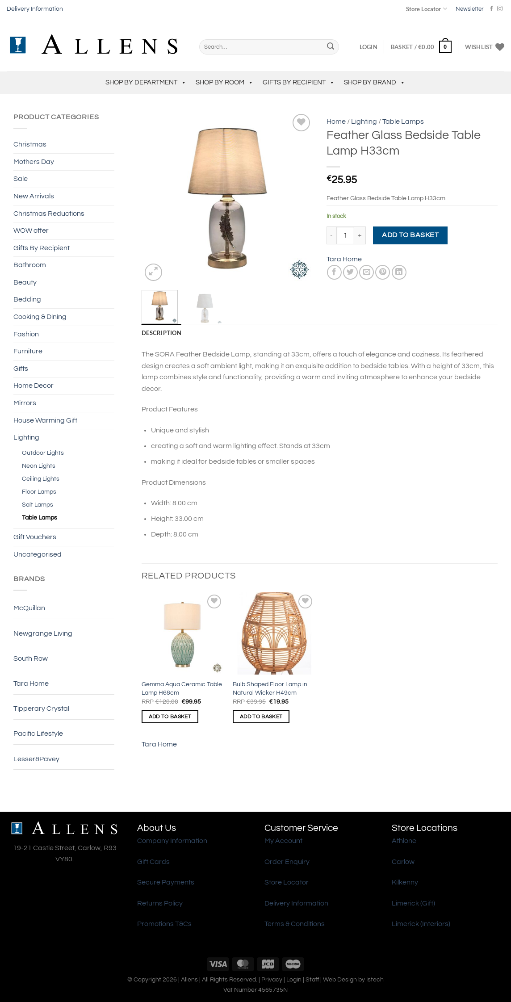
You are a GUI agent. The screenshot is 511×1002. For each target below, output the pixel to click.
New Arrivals (33, 196)
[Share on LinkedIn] (399, 272)
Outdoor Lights (43, 452)
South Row (30, 658)
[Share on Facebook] (334, 272)
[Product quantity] (345, 235)
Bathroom (29, 264)
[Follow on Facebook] (491, 9)
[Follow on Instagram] (500, 9)
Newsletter (469, 9)
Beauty (25, 282)
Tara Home (31, 683)
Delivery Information (35, 9)
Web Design (340, 979)
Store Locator (426, 8)
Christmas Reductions (48, 213)
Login (294, 979)
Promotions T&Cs (164, 923)
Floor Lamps (39, 491)
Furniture (27, 351)
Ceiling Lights (40, 478)
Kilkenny (405, 882)
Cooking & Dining (40, 316)
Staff (312, 979)
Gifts (20, 368)
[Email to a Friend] (366, 272)
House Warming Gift (45, 420)
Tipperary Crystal (41, 708)
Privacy (271, 979)
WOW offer (31, 230)
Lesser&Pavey (36, 759)
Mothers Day (33, 161)
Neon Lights (38, 465)
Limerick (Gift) (413, 903)
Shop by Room (225, 82)
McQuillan (29, 608)
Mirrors (24, 403)
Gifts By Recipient (299, 82)
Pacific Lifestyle (38, 733)
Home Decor (33, 385)
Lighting (26, 437)
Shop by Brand (375, 82)
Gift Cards (153, 861)
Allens (189, 979)
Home (336, 121)
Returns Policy (160, 903)
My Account (283, 840)
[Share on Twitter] (350, 272)
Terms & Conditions (294, 923)
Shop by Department (146, 82)
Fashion (26, 334)
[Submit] (330, 47)
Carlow (403, 861)
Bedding (27, 299)
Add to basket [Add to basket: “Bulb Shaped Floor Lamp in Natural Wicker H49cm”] (261, 716)
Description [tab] (161, 332)
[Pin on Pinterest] (382, 272)
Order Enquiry (287, 861)
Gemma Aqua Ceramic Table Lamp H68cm (182, 688)
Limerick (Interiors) (421, 923)
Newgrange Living (42, 633)
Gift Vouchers (34, 537)
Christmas (29, 144)
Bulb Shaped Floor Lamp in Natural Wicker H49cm (270, 688)
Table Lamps (39, 517)
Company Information (172, 840)
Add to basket (410, 235)
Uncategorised (37, 554)
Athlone (404, 840)
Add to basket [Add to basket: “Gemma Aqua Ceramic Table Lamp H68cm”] (170, 716)
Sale (20, 178)
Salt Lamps (37, 504)
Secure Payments (165, 882)
